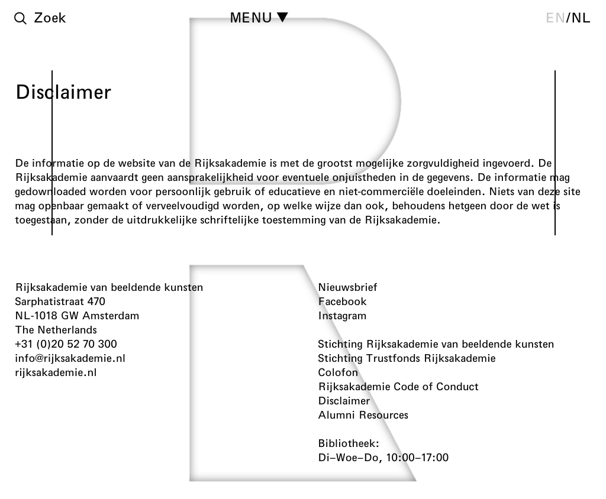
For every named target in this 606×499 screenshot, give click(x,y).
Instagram (342, 315)
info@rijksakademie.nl (70, 357)
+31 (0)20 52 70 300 (66, 343)
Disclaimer (344, 400)
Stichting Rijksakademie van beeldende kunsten (436, 343)
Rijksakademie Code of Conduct (398, 386)
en (556, 17)
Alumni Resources (363, 414)
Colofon (338, 371)
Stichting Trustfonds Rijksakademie (407, 357)
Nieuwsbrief (348, 286)
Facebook (342, 300)
